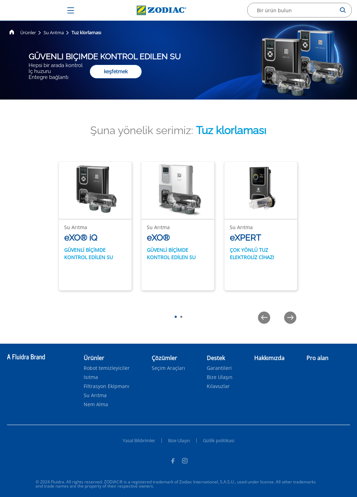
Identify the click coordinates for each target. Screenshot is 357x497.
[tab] (175, 316)
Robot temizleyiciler (107, 368)
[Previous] (264, 318)
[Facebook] (172, 462)
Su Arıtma (54, 32)
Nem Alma (96, 404)
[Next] (290, 318)
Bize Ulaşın (220, 377)
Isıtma (91, 377)
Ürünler (28, 32)
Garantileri (219, 368)
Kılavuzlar (218, 386)
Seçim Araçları (168, 368)
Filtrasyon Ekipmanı (106, 386)
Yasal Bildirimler (139, 440)
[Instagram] (184, 462)
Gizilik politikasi (218, 440)
